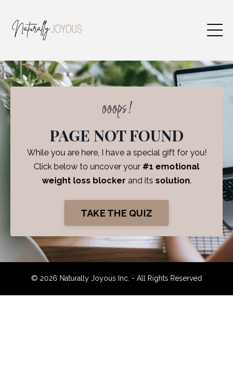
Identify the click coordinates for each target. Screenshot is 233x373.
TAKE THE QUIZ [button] (116, 213)
